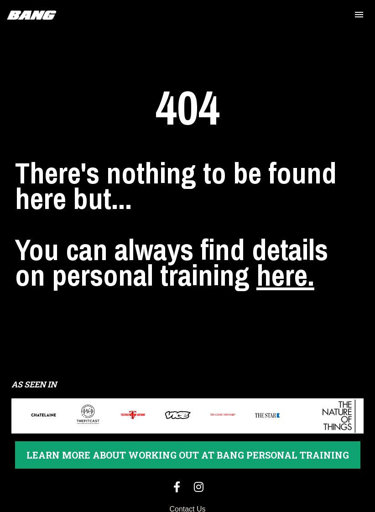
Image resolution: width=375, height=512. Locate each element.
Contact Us (187, 484)
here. (285, 262)
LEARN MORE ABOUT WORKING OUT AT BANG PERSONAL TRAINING (187, 430)
